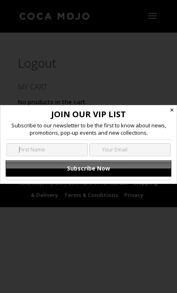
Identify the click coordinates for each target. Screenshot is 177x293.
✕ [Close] (172, 110)
